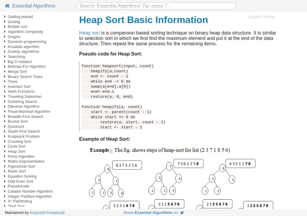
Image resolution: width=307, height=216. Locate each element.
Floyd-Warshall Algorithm (29, 111)
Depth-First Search (24, 131)
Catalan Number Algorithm (30, 191)
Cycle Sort (16, 146)
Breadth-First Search (25, 116)
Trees (12, 81)
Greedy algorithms (23, 51)
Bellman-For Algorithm (27, 66)
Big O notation (20, 61)
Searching (16, 56)
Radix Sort (17, 171)
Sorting (14, 22)
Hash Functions (21, 91)
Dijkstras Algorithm (24, 106)
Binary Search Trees (25, 76)
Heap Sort (16, 151)
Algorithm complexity (25, 31)
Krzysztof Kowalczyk (47, 212)
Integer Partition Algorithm (30, 196)
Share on (153, 212)
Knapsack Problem (24, 136)
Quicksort (16, 126)
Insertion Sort (19, 86)
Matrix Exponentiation (26, 161)
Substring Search (22, 101)
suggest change (261, 16)
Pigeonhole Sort (21, 166)
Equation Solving (22, 176)
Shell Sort (16, 206)
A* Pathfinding (20, 201)
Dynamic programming (27, 41)
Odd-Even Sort (20, 181)
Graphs (14, 36)
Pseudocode (18, 186)
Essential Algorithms (30, 5)
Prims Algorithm (21, 156)
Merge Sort (17, 71)
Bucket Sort (18, 121)
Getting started (20, 16)
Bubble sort (17, 26)
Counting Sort (19, 141)
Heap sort (89, 32)
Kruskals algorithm (23, 46)
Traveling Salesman (25, 96)
